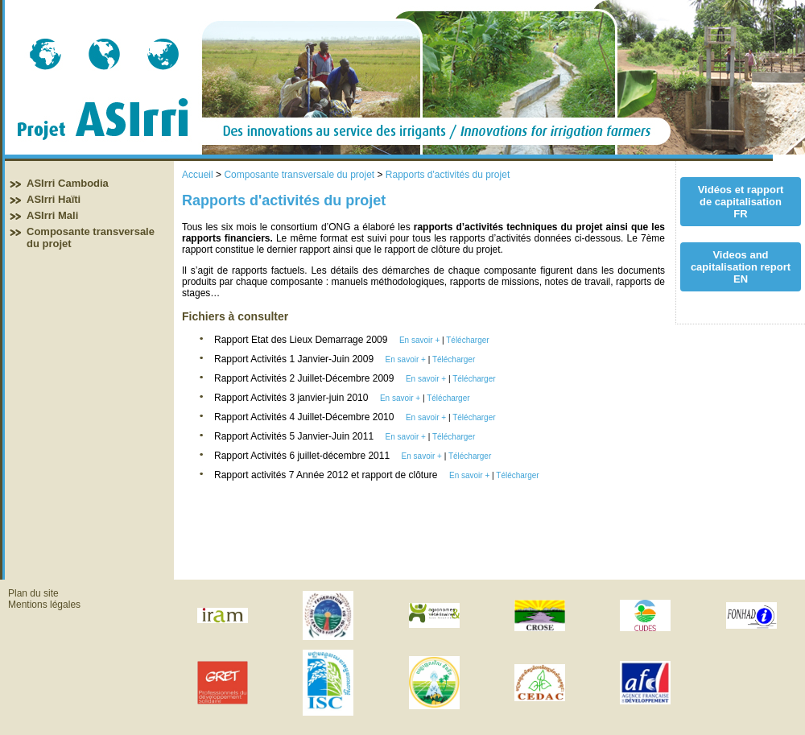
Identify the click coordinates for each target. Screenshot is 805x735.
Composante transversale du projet (299, 174)
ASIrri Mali (52, 215)
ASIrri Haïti (53, 199)
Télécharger (467, 340)
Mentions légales (44, 604)
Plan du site (33, 593)
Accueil (197, 174)
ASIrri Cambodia (68, 183)
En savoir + (419, 340)
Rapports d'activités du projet (448, 174)
